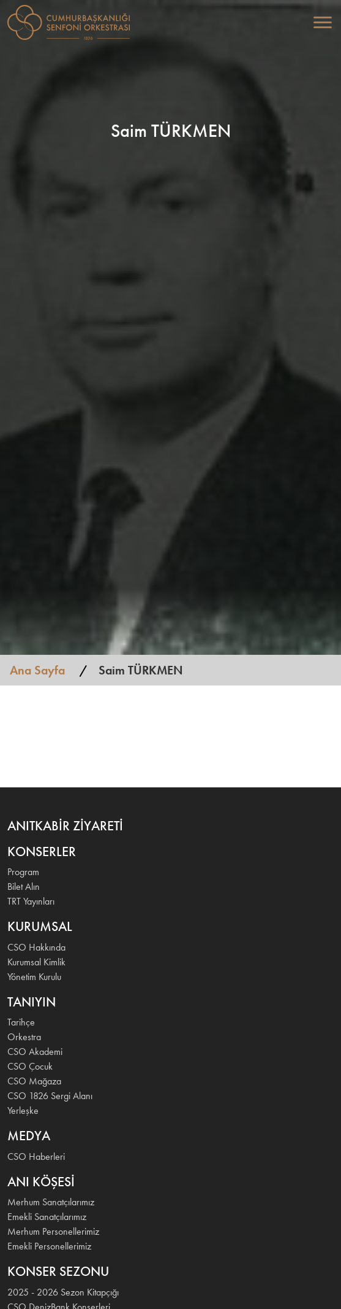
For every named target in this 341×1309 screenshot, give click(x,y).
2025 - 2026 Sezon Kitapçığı (63, 1292)
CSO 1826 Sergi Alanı (49, 1095)
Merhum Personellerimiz (53, 1231)
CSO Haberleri (36, 1156)
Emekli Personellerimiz (49, 1246)
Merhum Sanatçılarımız (50, 1201)
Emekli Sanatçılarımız (46, 1216)
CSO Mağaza (34, 1081)
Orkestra (24, 1036)
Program (23, 871)
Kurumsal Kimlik (36, 962)
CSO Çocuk (30, 1066)
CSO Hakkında (36, 947)
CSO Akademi (34, 1051)
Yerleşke (23, 1110)
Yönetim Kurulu (34, 976)
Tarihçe (21, 1022)
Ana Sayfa (37, 670)
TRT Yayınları (30, 901)
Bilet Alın (23, 886)
